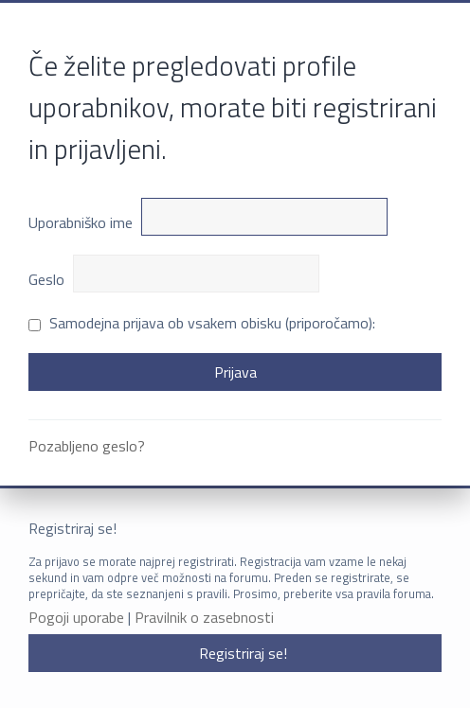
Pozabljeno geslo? (86, 445)
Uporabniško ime (80, 222)
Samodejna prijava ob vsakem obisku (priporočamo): (201, 322)
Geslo (46, 279)
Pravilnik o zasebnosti (204, 618)
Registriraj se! (243, 653)
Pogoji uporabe (76, 618)
